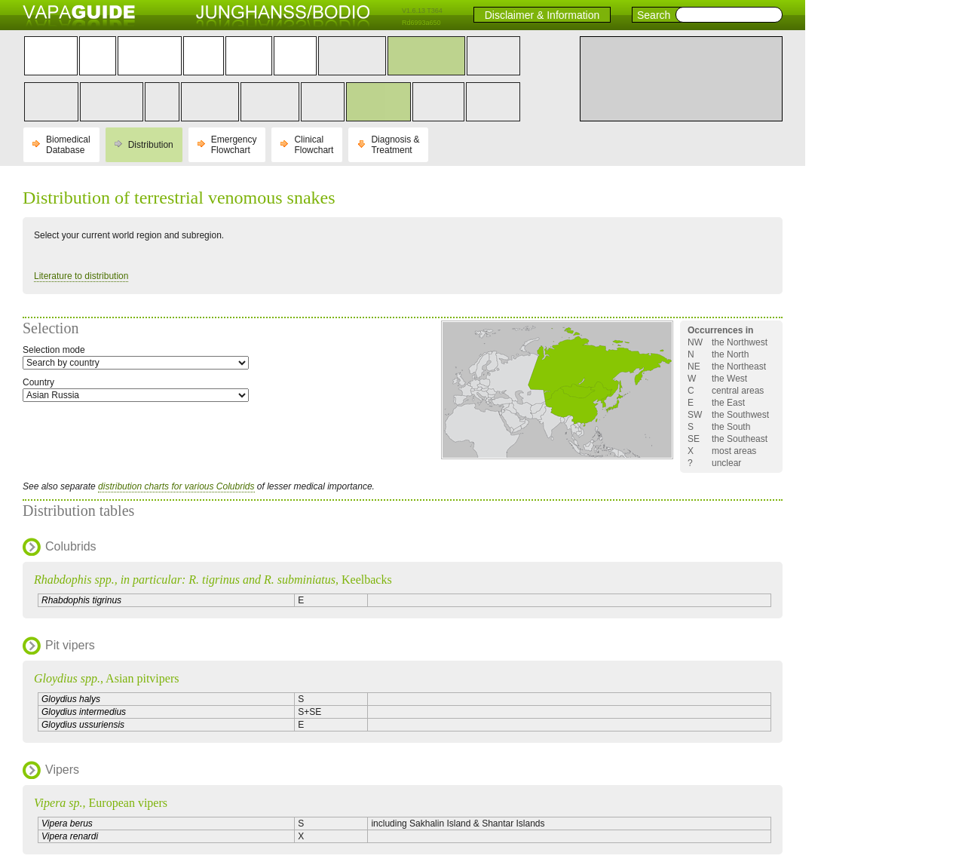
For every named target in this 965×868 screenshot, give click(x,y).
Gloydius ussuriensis (82, 724)
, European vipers (100, 802)
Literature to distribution (81, 276)
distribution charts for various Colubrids (176, 486)
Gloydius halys (70, 699)
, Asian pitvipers (106, 678)
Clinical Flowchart (313, 144)
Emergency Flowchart (234, 144)
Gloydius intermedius (83, 712)
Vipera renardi (69, 836)
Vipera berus (67, 823)
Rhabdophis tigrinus (81, 600)
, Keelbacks (213, 579)
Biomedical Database (68, 144)
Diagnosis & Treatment (395, 144)
